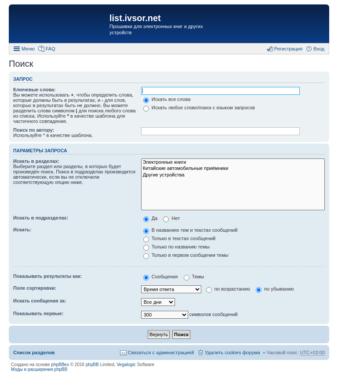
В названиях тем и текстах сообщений (190, 230)
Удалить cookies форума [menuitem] (232, 352)
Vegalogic (126, 364)
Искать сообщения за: (39, 300)
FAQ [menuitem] (50, 48)
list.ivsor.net (135, 18)
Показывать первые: (38, 313)
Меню (28, 48)
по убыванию (275, 288)
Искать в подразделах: (40, 217)
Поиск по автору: (33, 130)
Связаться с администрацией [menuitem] (161, 352)
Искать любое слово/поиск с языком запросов (199, 107)
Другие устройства (233, 175)
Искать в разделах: (36, 161)
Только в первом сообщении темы (186, 255)
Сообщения (160, 276)
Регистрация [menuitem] (288, 48)
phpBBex (60, 364)
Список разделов (34, 352)
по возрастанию (228, 288)
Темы (194, 276)
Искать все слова (167, 99)
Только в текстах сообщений (179, 238)
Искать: (22, 229)
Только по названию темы (176, 246)
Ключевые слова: (34, 89)
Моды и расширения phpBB (39, 369)
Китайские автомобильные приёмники (233, 168)
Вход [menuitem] (318, 48)
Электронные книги (233, 162)
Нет (171, 218)
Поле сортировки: (34, 288)
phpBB (92, 364)
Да (150, 218)
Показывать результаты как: (47, 276)
